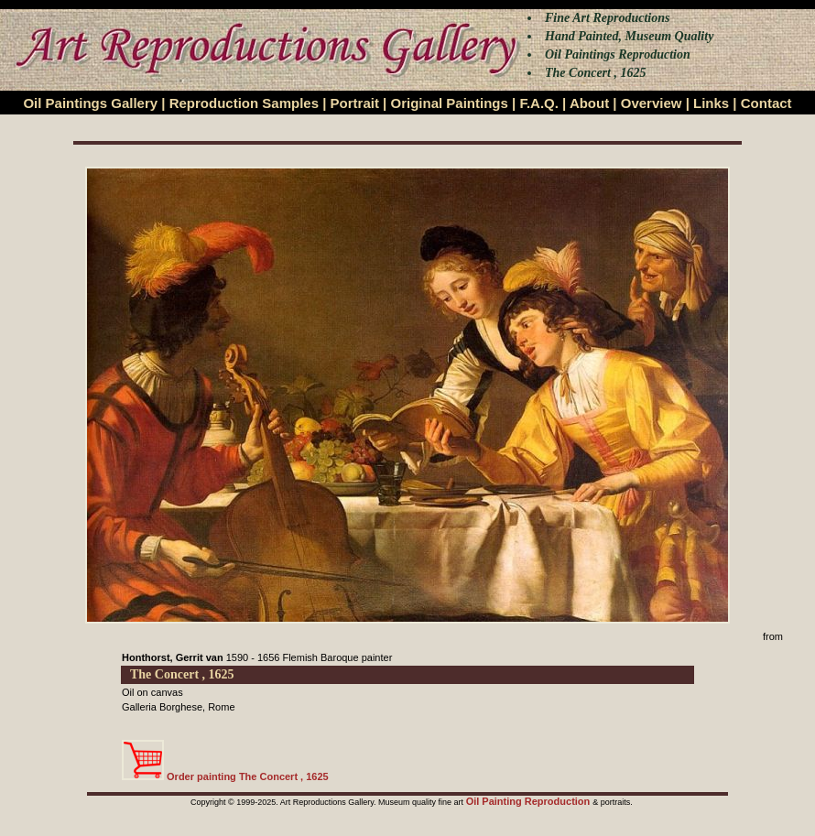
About (589, 103)
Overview (651, 103)
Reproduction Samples (244, 103)
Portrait (355, 103)
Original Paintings (448, 103)
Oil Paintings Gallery (90, 103)
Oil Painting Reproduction (529, 801)
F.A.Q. (539, 103)
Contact (766, 103)
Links (711, 103)
